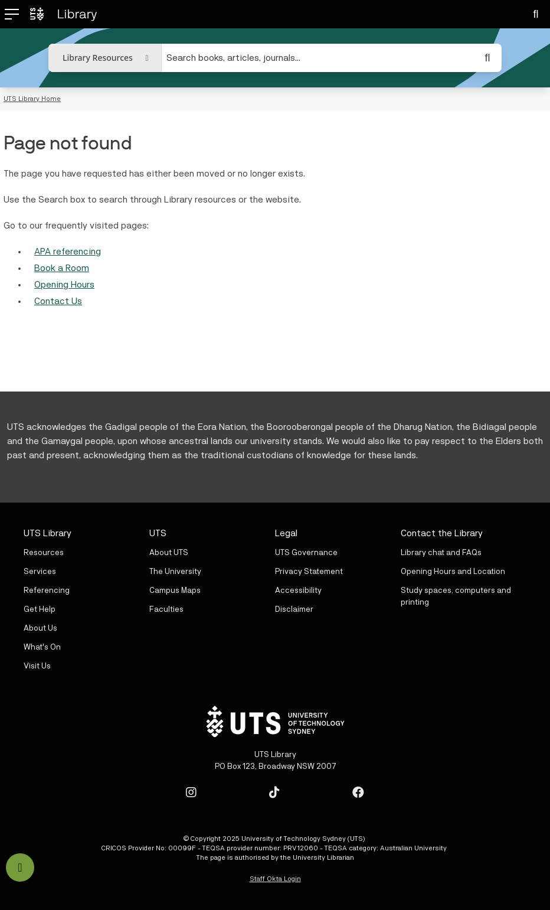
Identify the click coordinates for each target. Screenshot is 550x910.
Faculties (166, 609)
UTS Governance (306, 553)
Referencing (47, 590)
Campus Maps (175, 590)
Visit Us (37, 666)
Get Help (39, 609)
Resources (44, 553)
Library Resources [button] (98, 57)
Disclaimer (294, 609)
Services (40, 571)
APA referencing (67, 251)
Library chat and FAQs (441, 553)
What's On (42, 647)
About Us (40, 628)
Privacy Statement (309, 571)
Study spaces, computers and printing (456, 596)
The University (175, 571)
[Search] (535, 14)
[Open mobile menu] (7, 14)
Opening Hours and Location (453, 571)
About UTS (168, 553)
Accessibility (298, 590)
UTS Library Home (32, 98)
